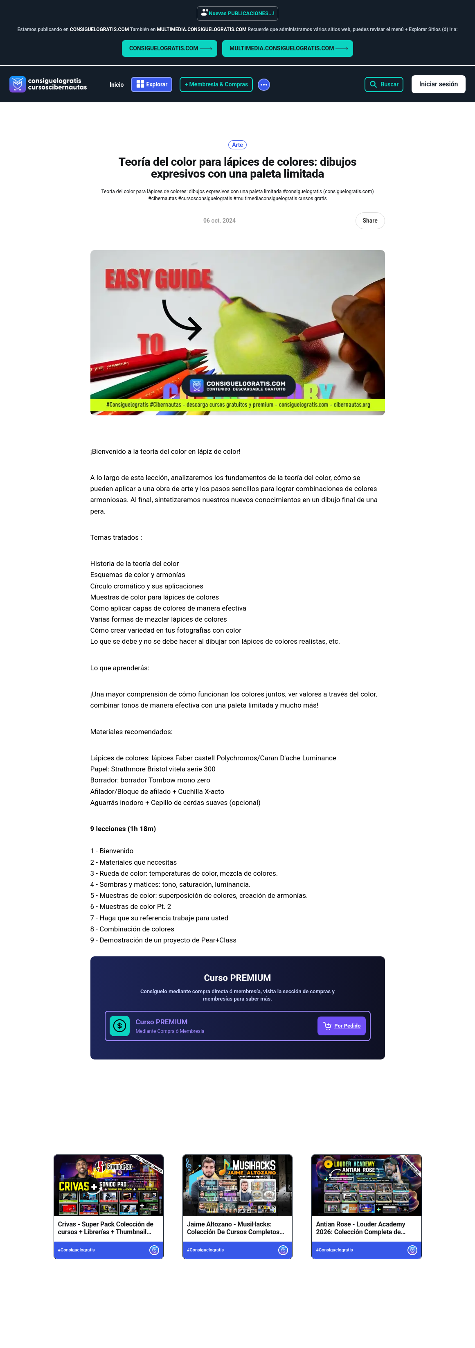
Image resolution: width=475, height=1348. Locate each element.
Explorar (156, 84)
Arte (237, 145)
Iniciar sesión (438, 84)
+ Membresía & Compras (216, 84)
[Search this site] (384, 84)
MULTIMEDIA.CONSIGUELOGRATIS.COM (289, 48)
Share (369, 220)
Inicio (117, 84)
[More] (264, 85)
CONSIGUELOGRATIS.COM (170, 48)
